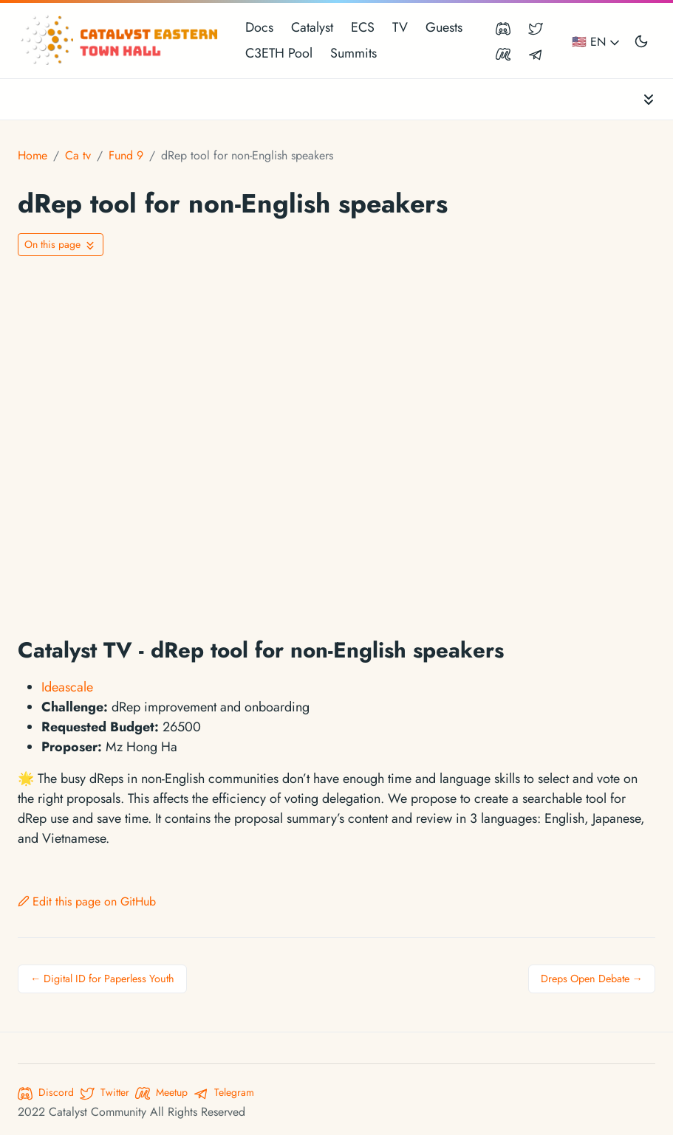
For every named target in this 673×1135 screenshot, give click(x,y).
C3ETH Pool (278, 53)
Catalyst (312, 27)
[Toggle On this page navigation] (60, 244)
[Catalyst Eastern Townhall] (121, 40)
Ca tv (78, 155)
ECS (363, 27)
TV (400, 27)
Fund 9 (126, 155)
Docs (259, 27)
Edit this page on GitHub (87, 901)
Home (32, 155)
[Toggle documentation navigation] (648, 99)
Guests (444, 27)
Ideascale (67, 687)
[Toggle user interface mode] (641, 40)
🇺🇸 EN (597, 41)
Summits (353, 53)
